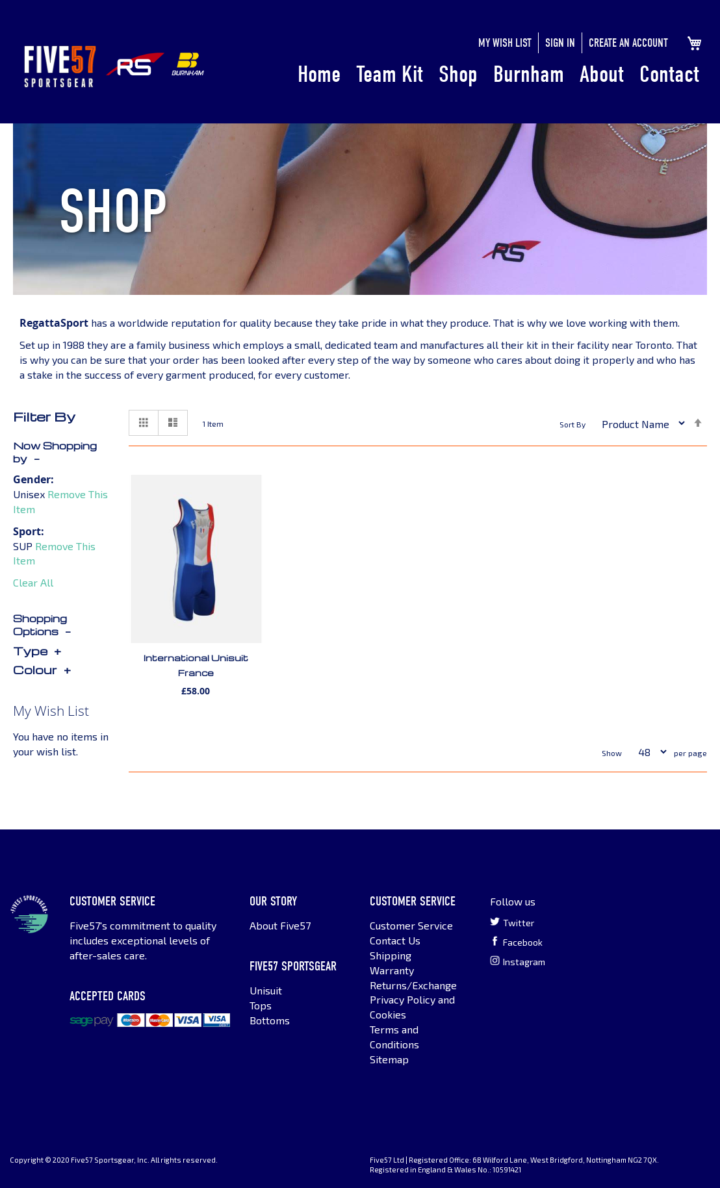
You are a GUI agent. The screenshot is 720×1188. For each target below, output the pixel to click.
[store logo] (60, 66)
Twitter (512, 922)
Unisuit (266, 990)
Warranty (392, 970)
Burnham (528, 74)
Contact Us (395, 940)
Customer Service (411, 925)
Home (319, 74)
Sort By (572, 424)
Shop (458, 74)
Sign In (560, 43)
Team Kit (389, 74)
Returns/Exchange (413, 985)
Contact (669, 74)
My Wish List (505, 43)
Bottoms (270, 1020)
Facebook (516, 942)
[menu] (498, 75)
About (602, 74)
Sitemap (389, 1059)
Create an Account (628, 43)
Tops (261, 1005)
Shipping (390, 955)
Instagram (517, 961)
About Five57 (280, 925)
